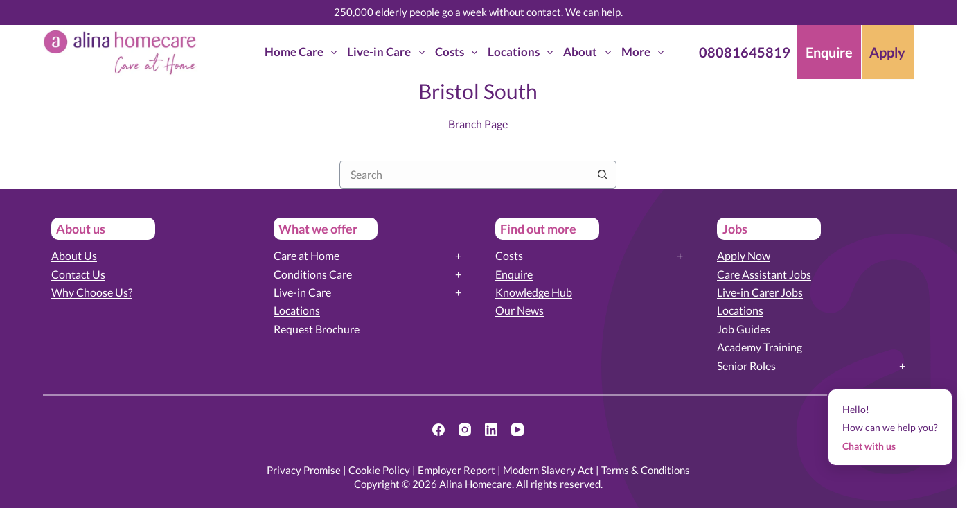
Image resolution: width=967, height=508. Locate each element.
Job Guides (743, 328)
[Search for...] (464, 175)
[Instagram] (465, 429)
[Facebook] (438, 429)
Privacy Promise (304, 470)
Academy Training (759, 346)
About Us (74, 255)
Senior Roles (746, 365)
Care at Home (306, 255)
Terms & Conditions (645, 470)
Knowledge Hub (533, 292)
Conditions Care (313, 274)
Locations (523, 52)
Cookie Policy (379, 470)
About (589, 52)
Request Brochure (317, 328)
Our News (519, 310)
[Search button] (602, 175)
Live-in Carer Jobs (760, 292)
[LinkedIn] (491, 429)
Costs (459, 52)
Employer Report (456, 470)
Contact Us (78, 274)
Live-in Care (388, 52)
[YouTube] (517, 429)
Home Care (303, 52)
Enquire (514, 274)
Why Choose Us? (91, 292)
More (645, 52)
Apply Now (743, 255)
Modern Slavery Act (548, 470)
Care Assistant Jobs (764, 274)
